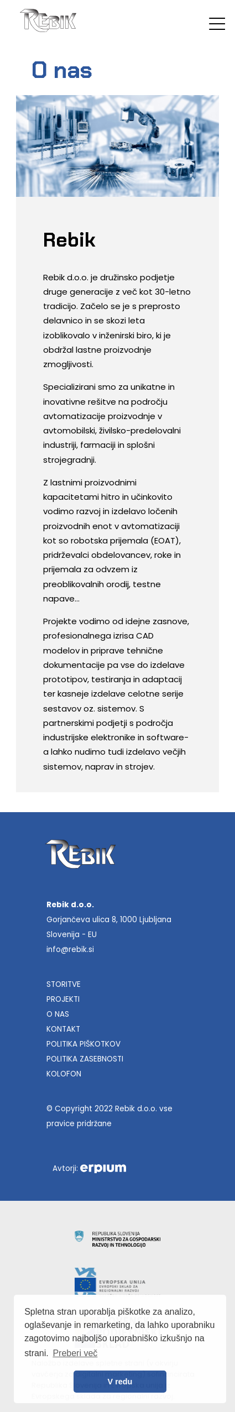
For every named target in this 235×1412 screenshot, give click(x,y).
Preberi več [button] (75, 1353)
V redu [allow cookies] (120, 1381)
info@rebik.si (70, 949)
